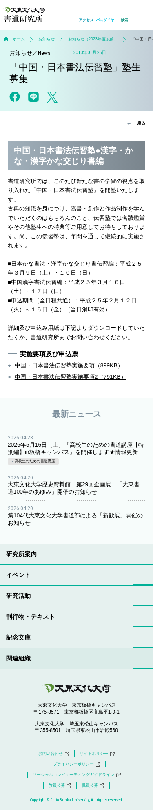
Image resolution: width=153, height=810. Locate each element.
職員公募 (93, 785)
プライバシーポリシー (76, 764)
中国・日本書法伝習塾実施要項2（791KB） (70, 377)
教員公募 (60, 785)
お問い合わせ (53, 753)
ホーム (19, 39)
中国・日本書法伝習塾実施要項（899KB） (69, 365)
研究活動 (18, 595)
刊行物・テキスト (30, 616)
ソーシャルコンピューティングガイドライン (77, 774)
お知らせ (46, 39)
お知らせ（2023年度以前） (93, 39)
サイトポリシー (97, 753)
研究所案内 (21, 553)
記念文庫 (18, 637)
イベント (18, 574)
